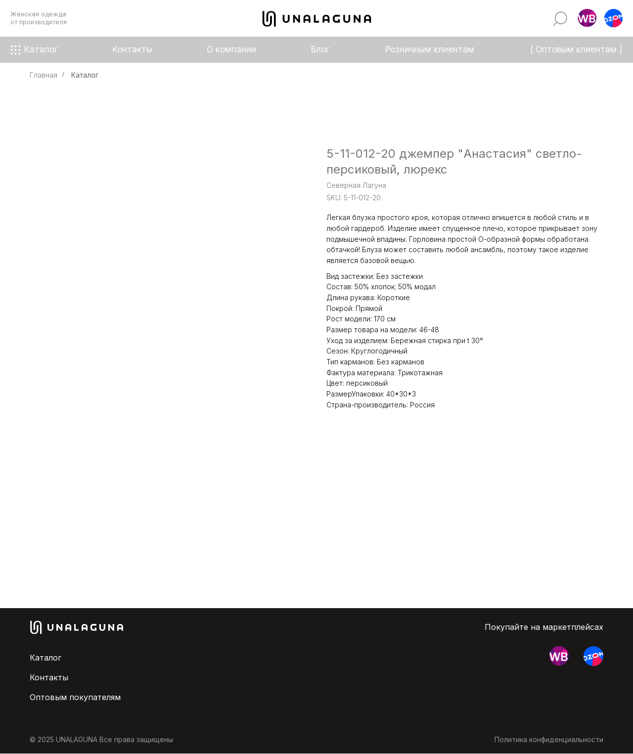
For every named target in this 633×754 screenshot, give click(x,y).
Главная (43, 75)
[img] (560, 18)
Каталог (84, 75)
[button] (587, 18)
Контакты (49, 677)
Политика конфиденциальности (549, 739)
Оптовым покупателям (75, 697)
